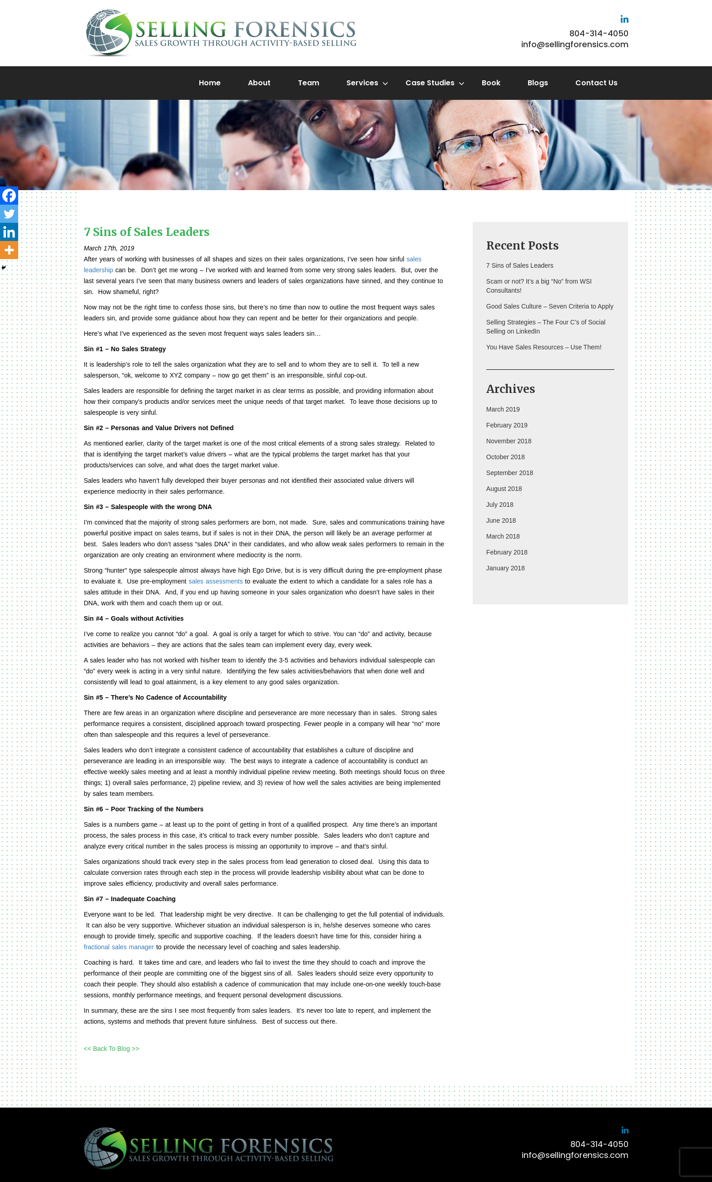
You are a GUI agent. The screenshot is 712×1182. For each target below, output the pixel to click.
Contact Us (596, 83)
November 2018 (509, 441)
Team (308, 83)
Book (491, 83)
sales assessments (215, 581)
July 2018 (500, 504)
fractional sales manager (119, 947)
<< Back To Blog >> (111, 1048)
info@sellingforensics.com (574, 44)
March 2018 (503, 536)
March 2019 (503, 409)
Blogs (538, 83)
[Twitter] (9, 214)
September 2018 (510, 472)
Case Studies (430, 83)
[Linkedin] (9, 232)
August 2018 (504, 488)
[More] (9, 250)
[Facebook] (9, 195)
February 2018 (507, 552)
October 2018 (505, 457)
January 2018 (505, 568)
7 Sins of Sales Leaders (520, 265)
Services (362, 83)
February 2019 (507, 425)
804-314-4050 (598, 33)
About (259, 83)
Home (210, 83)
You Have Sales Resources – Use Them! (544, 347)
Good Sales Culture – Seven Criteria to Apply (549, 306)
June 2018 (501, 520)
